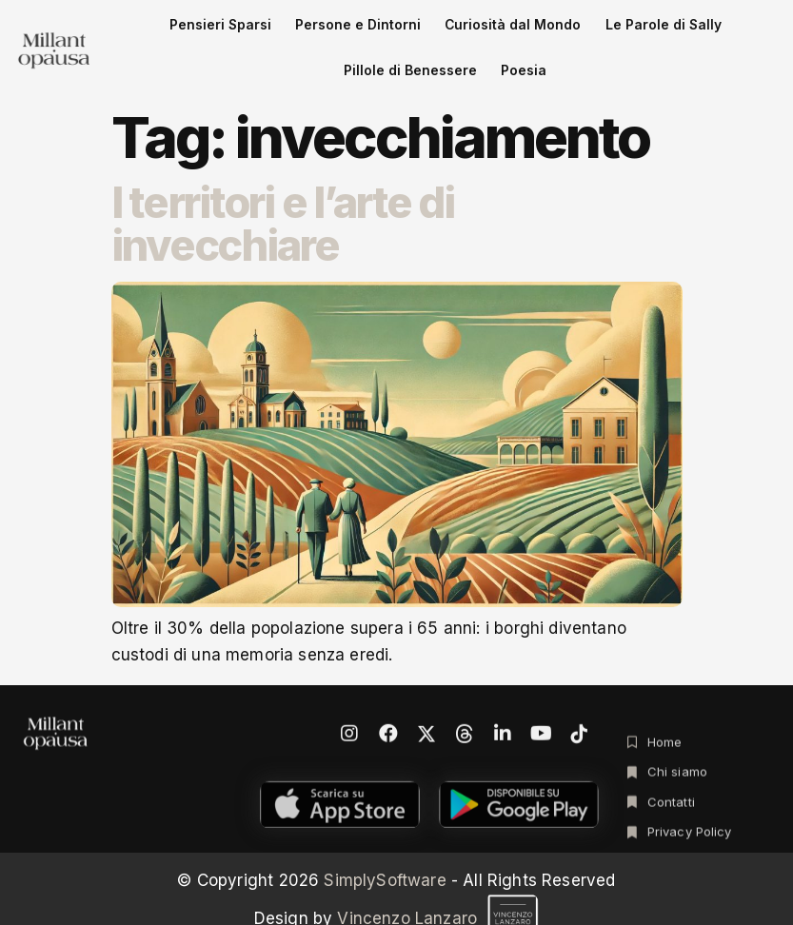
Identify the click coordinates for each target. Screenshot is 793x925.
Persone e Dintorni (293, 32)
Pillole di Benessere (647, 32)
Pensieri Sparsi (185, 32)
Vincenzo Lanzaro (438, 883)
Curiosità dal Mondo (413, 32)
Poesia (734, 32)
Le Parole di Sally (530, 32)
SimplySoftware (385, 845)
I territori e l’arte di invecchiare (282, 187)
